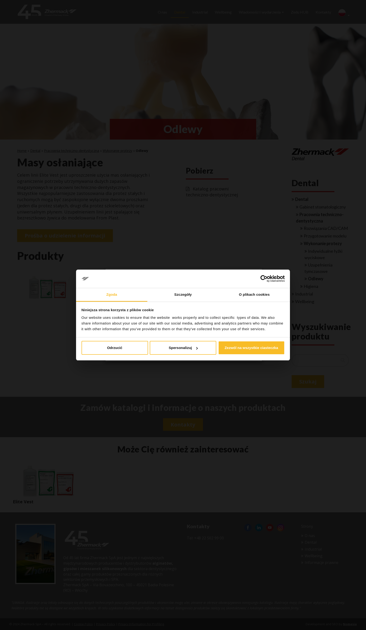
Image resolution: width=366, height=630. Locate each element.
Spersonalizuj (183, 348)
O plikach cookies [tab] (254, 294)
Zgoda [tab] (111, 294)
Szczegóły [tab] (183, 294)
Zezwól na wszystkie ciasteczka (251, 348)
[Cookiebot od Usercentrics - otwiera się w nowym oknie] (264, 278)
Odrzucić (114, 348)
